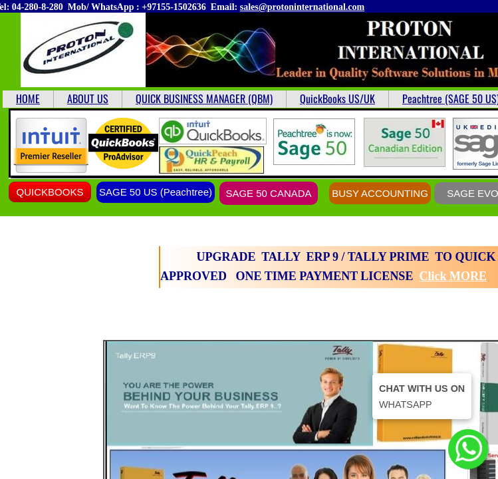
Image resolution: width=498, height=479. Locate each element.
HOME (28, 98)
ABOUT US (87, 98)
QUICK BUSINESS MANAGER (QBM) (204, 98)
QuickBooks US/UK (337, 98)
